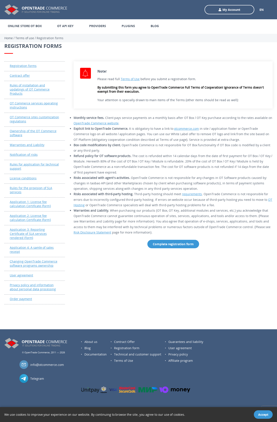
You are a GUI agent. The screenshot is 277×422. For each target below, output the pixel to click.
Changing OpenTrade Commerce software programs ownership (33, 263)
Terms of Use (130, 79)
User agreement (21, 275)
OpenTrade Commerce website (96, 123)
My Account (229, 10)
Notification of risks (24, 155)
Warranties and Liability (27, 145)
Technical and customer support (137, 354)
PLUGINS (128, 26)
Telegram (37, 379)
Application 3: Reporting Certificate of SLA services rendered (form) (28, 233)
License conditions (23, 178)
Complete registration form (173, 244)
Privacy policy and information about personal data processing (33, 287)
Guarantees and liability (185, 342)
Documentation (95, 354)
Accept (263, 414)
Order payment (21, 299)
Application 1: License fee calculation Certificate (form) (30, 204)
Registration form (126, 348)
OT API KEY (65, 26)
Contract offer (20, 75)
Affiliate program (180, 361)
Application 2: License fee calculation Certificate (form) (30, 218)
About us (90, 342)
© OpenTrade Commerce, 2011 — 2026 (43, 352)
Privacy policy (178, 354)
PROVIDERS (97, 26)
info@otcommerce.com (47, 365)
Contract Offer (124, 342)
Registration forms (23, 66)
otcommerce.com (186, 129)
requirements (192, 194)
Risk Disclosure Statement (92, 232)
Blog (87, 348)
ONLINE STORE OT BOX (25, 26)
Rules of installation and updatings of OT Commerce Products (30, 89)
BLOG (155, 26)
